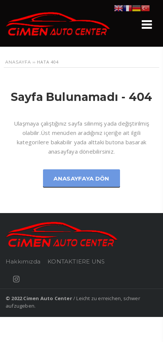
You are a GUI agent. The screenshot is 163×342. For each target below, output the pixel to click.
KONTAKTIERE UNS (76, 261)
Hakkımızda (23, 261)
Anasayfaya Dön (81, 178)
